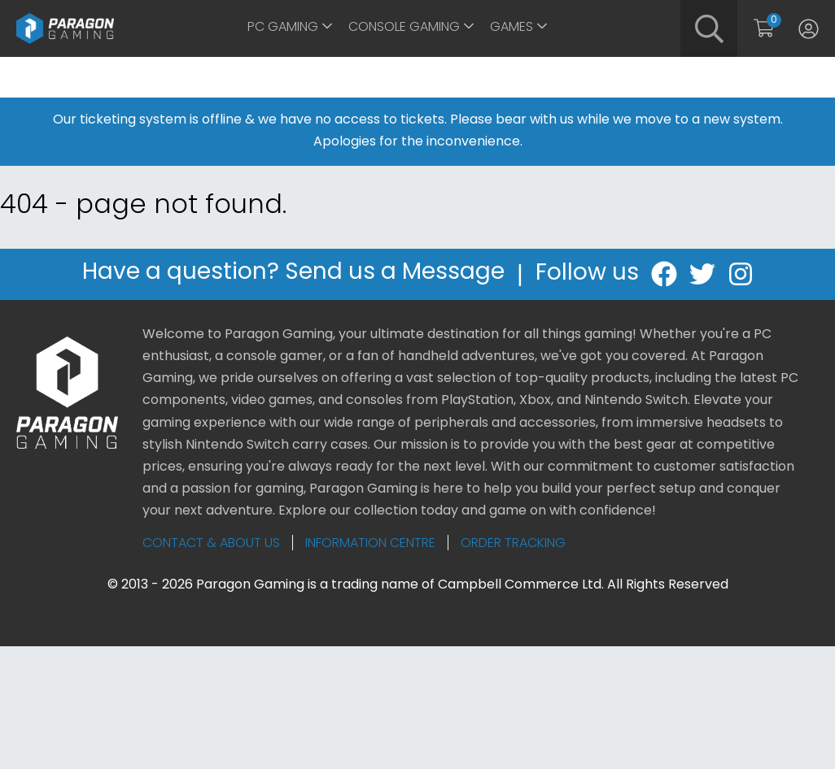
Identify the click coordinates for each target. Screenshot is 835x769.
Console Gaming (404, 27)
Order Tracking (513, 543)
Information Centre (370, 543)
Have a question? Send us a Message (293, 274)
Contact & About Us (211, 543)
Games (511, 27)
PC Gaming (282, 27)
